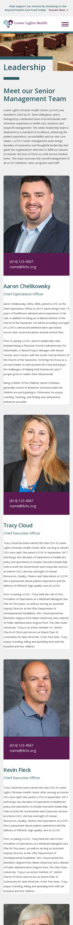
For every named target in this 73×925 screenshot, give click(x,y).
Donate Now (57, 10)
